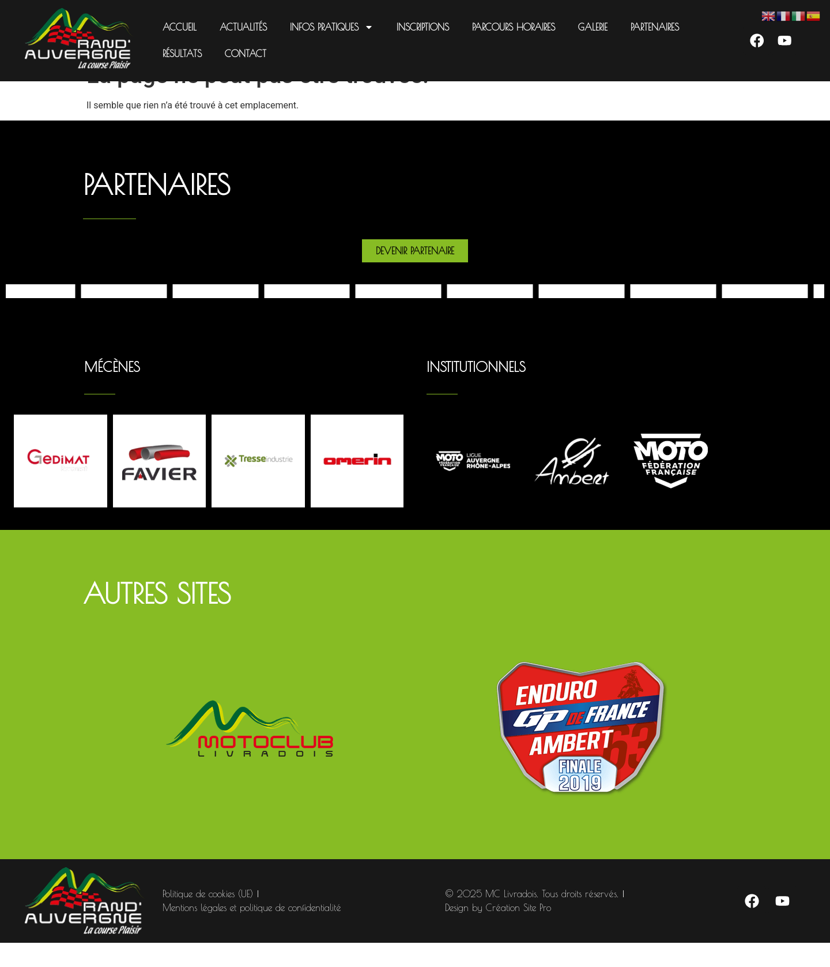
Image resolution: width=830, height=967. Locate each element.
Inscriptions (422, 27)
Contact (245, 53)
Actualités (242, 27)
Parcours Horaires (512, 27)
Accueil (179, 27)
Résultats (181, 53)
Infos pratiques (331, 27)
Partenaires (654, 27)
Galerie (592, 27)
